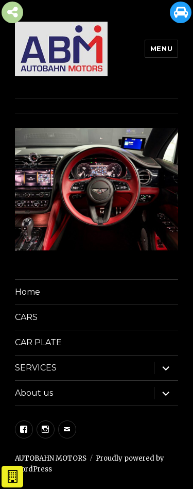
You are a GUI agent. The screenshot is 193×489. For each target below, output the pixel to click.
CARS (26, 317)
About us (34, 393)
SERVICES (36, 368)
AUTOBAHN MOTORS (50, 458)
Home (27, 292)
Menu (161, 48)
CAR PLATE (38, 342)
